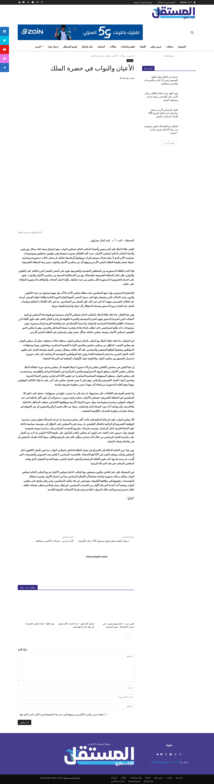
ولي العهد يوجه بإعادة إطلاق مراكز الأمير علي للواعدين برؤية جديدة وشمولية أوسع (161, 96)
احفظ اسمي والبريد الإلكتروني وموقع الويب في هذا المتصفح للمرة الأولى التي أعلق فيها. (61, 714)
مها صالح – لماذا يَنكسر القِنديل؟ (39, 623)
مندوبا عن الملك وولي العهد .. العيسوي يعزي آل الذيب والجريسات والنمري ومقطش (161, 80)
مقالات (122, 55)
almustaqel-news (97, 556)
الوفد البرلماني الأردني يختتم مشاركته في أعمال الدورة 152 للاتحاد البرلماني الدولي (163, 113)
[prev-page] (131, 635)
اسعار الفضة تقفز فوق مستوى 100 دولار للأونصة (103, 540)
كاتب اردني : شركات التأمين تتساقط (55, 540)
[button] (192, 33)
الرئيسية (130, 55)
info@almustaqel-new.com (164, 762)
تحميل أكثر (169, 143)
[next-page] (127, 635)
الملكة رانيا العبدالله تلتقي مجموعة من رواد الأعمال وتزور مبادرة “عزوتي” (161, 129)
